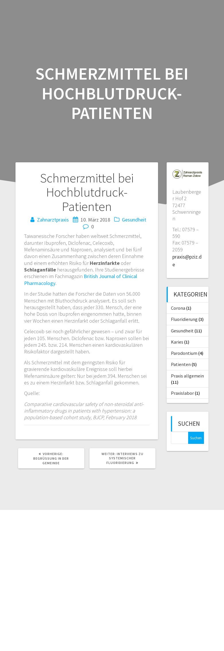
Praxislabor (182, 393)
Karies (177, 342)
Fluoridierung (184, 319)
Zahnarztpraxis (53, 219)
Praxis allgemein (187, 376)
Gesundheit (134, 219)
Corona (178, 308)
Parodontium (184, 353)
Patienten (181, 364)
